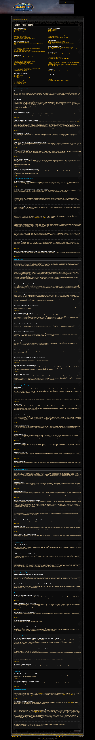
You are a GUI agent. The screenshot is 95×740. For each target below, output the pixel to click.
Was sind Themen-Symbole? (19, 83)
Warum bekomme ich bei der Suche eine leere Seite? (57, 56)
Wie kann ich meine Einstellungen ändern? (21, 42)
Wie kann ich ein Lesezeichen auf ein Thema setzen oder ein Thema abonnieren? (63, 64)
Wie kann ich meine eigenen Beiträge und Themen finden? (58, 58)
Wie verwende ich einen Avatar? (19, 49)
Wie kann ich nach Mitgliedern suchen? (55, 57)
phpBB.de (44, 217)
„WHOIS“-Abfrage (37, 711)
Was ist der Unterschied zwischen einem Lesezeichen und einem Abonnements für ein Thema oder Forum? (63, 63)
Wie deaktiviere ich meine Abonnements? (55, 66)
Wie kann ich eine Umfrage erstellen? (20, 60)
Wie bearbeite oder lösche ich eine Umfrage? (22, 62)
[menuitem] (80, 2)
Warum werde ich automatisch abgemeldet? (22, 37)
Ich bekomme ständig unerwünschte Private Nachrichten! (58, 42)
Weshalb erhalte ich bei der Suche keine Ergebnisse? (58, 54)
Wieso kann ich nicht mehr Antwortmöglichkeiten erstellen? (24, 61)
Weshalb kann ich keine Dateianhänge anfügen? (22, 64)
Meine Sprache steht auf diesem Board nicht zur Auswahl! (24, 47)
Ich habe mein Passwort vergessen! (20, 36)
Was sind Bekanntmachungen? (19, 80)
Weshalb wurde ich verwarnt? (19, 65)
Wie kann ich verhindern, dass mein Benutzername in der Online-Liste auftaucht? (28, 43)
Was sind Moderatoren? (52, 30)
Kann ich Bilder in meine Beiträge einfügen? (22, 77)
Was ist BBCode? (17, 74)
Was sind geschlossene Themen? (20, 82)
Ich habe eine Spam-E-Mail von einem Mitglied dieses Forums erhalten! (61, 43)
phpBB (44, 738)
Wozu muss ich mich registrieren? (20, 29)
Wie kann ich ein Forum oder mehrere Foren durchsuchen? (59, 53)
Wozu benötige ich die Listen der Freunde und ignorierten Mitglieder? (60, 47)
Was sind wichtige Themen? (19, 81)
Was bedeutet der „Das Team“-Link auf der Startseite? (58, 37)
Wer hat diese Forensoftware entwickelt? (55, 75)
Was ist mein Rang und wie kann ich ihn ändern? (22, 50)
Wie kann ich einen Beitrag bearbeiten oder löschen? (23, 57)
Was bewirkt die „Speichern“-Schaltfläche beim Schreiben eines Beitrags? (27, 68)
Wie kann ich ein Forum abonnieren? (55, 65)
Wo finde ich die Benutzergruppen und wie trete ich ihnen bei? (59, 32)
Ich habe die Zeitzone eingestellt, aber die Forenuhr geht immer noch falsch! (27, 45)
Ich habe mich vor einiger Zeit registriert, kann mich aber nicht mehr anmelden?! (28, 35)
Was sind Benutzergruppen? (53, 31)
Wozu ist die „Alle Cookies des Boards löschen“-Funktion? (24, 38)
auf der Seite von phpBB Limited (66, 694)
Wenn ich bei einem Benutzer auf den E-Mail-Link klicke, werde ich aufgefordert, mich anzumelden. (29, 52)
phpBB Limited (36, 217)
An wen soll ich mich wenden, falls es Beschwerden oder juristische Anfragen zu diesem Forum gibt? (64, 79)
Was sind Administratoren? (53, 29)
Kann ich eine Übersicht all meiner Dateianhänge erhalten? (58, 71)
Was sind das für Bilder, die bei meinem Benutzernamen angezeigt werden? (27, 48)
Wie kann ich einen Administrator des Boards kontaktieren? (59, 80)
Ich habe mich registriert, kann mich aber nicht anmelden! (24, 32)
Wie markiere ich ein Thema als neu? (20, 70)
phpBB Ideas (70, 702)
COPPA (78, 121)
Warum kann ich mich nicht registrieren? (21, 31)
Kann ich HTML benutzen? (18, 75)
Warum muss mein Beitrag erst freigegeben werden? (23, 69)
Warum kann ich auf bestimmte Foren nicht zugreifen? (23, 63)
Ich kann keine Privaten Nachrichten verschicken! (57, 41)
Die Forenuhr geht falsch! (18, 44)
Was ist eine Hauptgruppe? (53, 36)
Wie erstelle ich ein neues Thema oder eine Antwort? (23, 56)
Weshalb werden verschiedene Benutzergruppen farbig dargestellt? (60, 35)
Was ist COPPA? (17, 30)
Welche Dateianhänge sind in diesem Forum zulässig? (58, 70)
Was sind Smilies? (17, 76)
